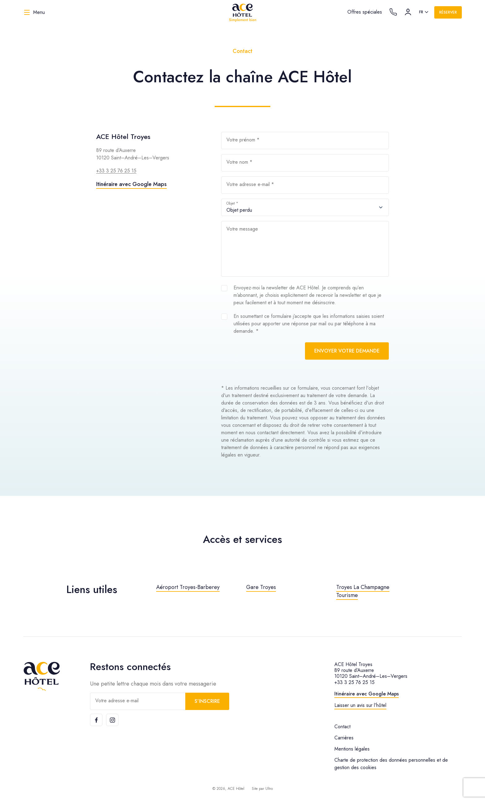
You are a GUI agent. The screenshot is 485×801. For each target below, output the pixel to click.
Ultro (269, 788)
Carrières (344, 737)
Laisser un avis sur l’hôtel (360, 705)
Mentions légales (352, 748)
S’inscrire (207, 701)
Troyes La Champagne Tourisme (362, 591)
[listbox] (424, 12)
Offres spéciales (364, 11)
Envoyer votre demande (347, 350)
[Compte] (408, 12)
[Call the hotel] (393, 12)
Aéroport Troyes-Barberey (188, 587)
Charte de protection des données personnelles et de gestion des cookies (391, 763)
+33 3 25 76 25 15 (116, 170)
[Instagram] (112, 720)
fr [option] (421, 12)
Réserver (448, 12)
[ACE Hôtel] (242, 12)
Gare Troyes (261, 587)
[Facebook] (96, 720)
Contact (342, 726)
